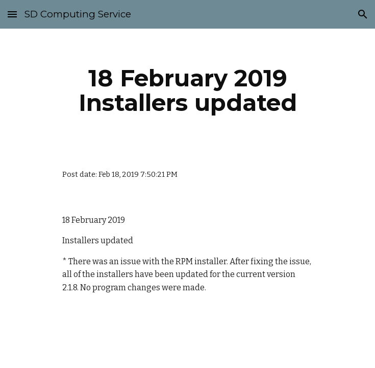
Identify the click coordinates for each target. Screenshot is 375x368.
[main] (187, 90)
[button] (12, 14)
